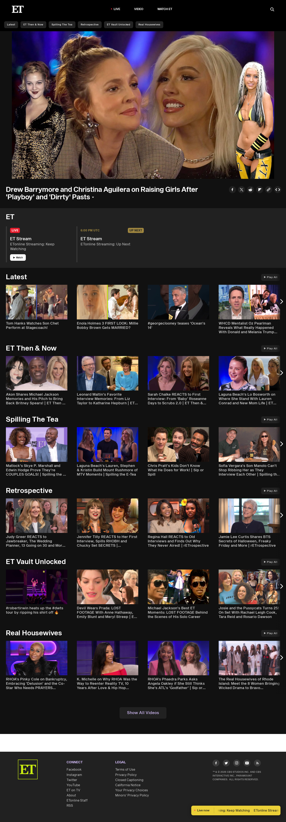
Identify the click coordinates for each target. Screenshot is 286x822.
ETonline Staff (77, 800)
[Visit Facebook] (216, 764)
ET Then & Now (33, 25)
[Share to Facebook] (232, 190)
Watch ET (165, 9)
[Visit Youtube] (246, 764)
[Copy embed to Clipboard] (278, 190)
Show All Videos (143, 713)
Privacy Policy (126, 775)
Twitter (72, 780)
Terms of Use (125, 769)
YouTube (73, 785)
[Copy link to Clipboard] (269, 190)
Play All (270, 277)
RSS (70, 805)
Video (139, 9)
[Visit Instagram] (236, 764)
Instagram (74, 775)
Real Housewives (149, 25)
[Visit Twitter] (226, 764)
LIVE (117, 9)
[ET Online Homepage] (18, 9)
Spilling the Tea (62, 25)
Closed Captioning (129, 780)
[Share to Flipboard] (260, 190)
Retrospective (90, 25)
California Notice (127, 785)
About (71, 795)
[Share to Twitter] (241, 190)
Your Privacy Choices (131, 790)
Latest (11, 25)
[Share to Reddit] (250, 190)
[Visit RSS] (257, 764)
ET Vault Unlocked (118, 25)
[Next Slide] (281, 303)
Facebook (74, 769)
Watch (18, 258)
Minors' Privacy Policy (132, 795)
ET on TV (73, 790)
